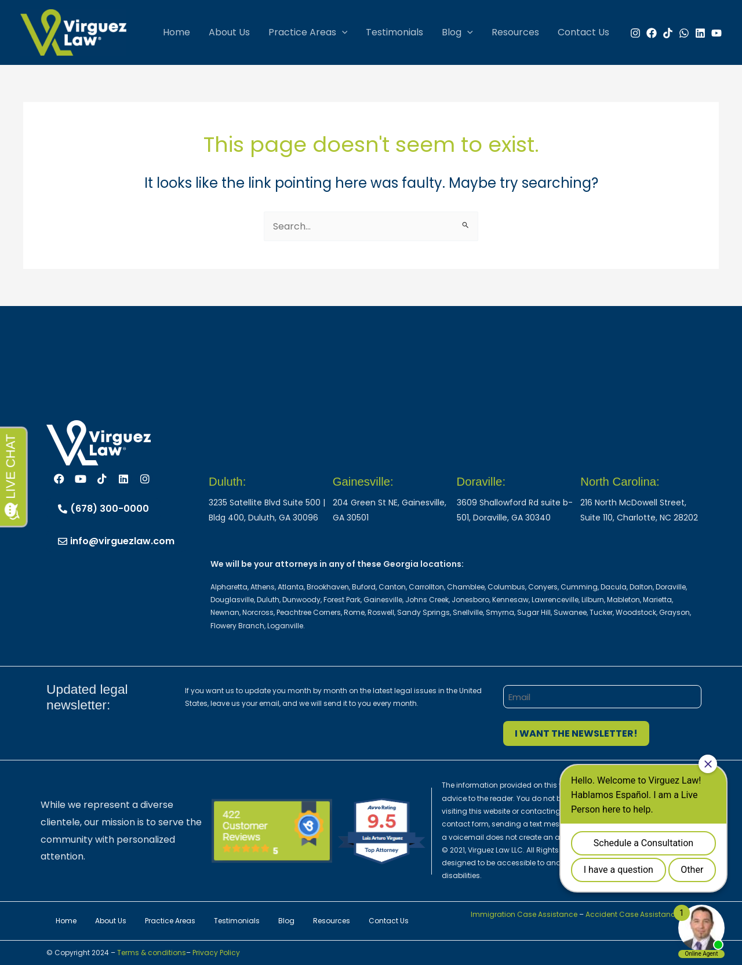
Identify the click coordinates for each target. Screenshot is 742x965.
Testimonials (394, 32)
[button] (342, 32)
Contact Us (583, 32)
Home (176, 32)
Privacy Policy (216, 952)
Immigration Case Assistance (524, 914)
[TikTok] (668, 33)
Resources (515, 32)
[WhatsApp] (684, 33)
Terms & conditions (150, 952)
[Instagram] (635, 33)
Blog (457, 32)
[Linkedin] (700, 33)
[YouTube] (716, 33)
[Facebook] (651, 33)
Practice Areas (308, 32)
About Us (229, 32)
